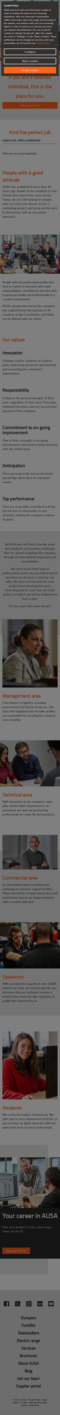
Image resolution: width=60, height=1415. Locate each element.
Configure (30, 52)
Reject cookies (30, 61)
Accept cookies (30, 70)
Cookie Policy (42, 43)
